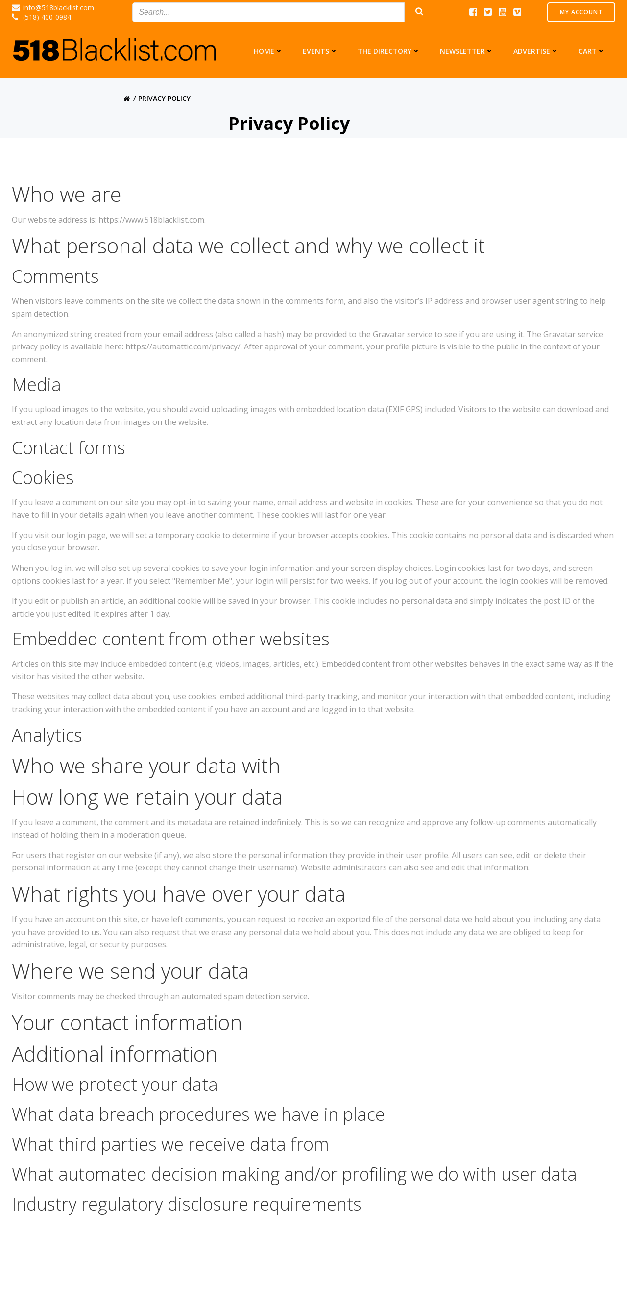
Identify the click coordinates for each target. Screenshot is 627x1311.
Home (268, 51)
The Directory (389, 51)
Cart (592, 51)
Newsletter (467, 51)
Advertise (536, 51)
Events (320, 51)
